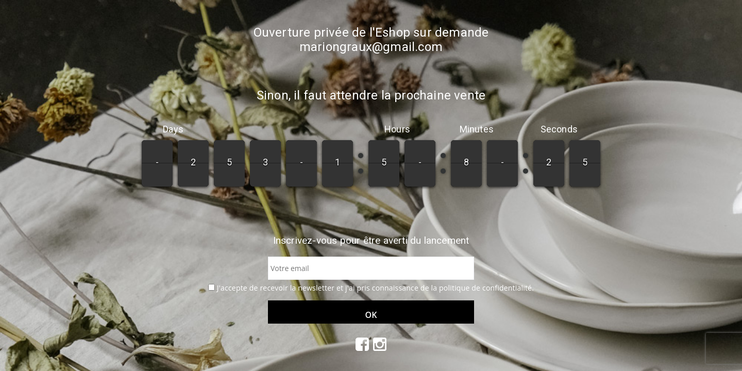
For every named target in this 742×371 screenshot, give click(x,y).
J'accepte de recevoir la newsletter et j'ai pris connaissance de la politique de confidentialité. (375, 288)
